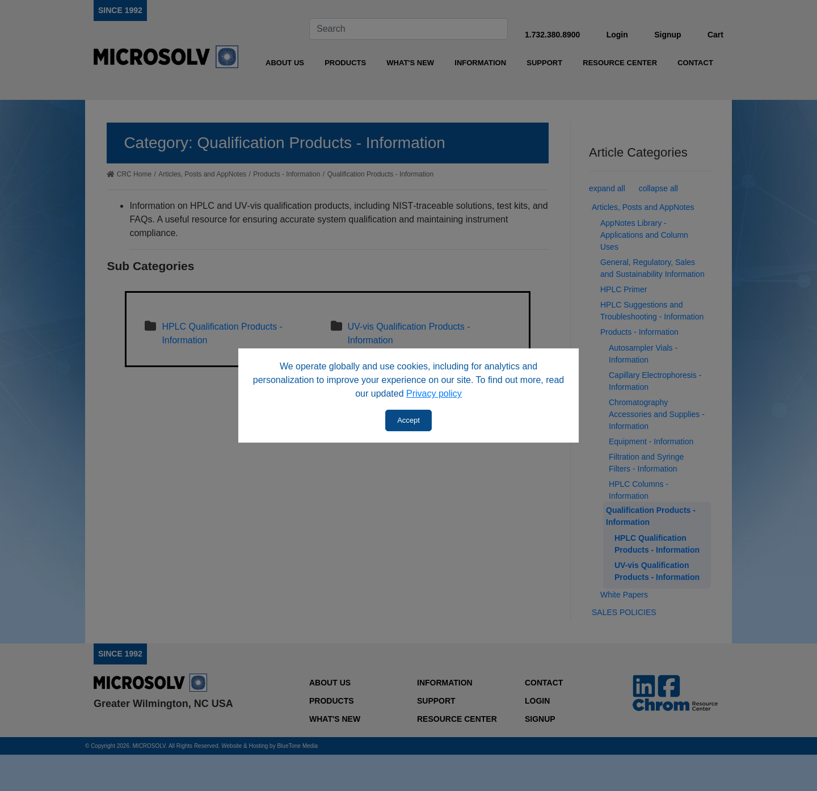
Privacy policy (434, 393)
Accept (408, 420)
